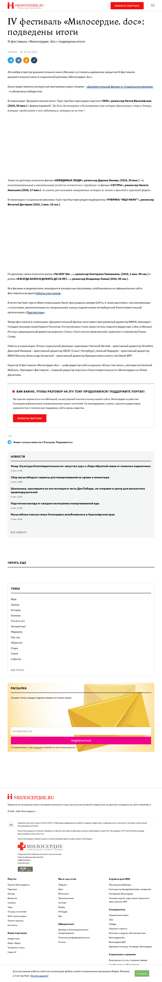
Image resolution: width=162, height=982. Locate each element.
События (16, 659)
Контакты (12, 925)
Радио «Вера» (14, 943)
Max (60, 916)
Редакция (12, 889)
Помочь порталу (29, 418)
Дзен (60, 889)
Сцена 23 (12, 952)
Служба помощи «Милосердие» (124, 964)
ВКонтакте (63, 893)
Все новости (19, 532)
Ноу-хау (15, 637)
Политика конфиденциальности (74, 937)
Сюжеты (12, 902)
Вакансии (12, 898)
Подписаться (81, 740)
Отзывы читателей (17, 911)
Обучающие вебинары (120, 884)
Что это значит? (39, 975)
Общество (16, 642)
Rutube (61, 907)
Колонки (16, 615)
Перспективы (35, 312)
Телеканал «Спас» (16, 947)
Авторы (11, 893)
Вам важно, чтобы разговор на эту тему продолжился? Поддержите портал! (80, 391)
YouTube (62, 902)
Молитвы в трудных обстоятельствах (127, 933)
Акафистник (14, 938)
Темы (10, 907)
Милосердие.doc (117, 937)
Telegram (62, 884)
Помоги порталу (127, 5)
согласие (38, 747)
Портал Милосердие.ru (19, 884)
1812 (111, 919)
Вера (13, 599)
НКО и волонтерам (17, 916)
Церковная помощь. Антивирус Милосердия (130, 946)
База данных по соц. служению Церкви (128, 960)
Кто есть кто (18, 620)
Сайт (10, 436)
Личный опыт (18, 626)
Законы (15, 604)
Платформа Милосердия (121, 893)
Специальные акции (118, 915)
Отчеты (62, 942)
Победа (112, 924)
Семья (14, 653)
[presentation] (81, 731)
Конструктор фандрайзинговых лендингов (130, 889)
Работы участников (48, 293)
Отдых (14, 648)
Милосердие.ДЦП (117, 942)
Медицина (16, 631)
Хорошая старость (118, 928)
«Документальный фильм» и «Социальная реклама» (120, 86)
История (16, 610)
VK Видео (63, 911)
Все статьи (17, 670)
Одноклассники (66, 898)
